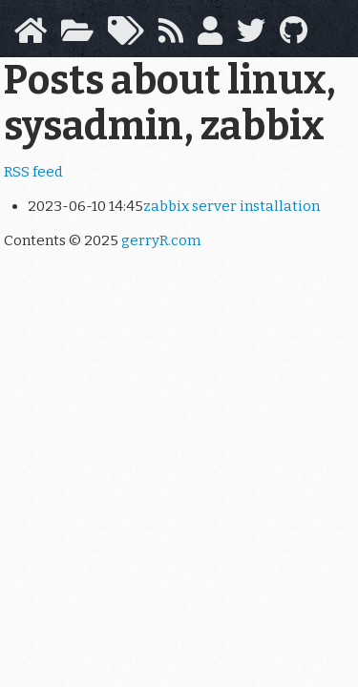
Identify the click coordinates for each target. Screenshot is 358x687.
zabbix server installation (231, 206)
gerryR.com (160, 240)
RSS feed (33, 171)
